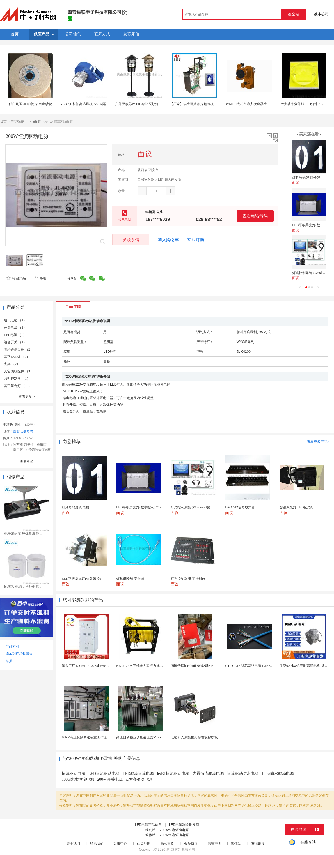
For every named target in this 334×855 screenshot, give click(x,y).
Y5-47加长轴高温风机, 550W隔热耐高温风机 (93, 104)
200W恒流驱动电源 (174, 830)
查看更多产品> (318, 442)
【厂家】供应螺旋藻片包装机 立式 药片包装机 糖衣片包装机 (215, 104)
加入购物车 (168, 240)
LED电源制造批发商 (184, 825)
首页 (3, 122)
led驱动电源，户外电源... (22, 587)
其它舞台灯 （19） (18, 386)
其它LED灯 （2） (17, 357)
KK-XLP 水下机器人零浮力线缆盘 (141, 666)
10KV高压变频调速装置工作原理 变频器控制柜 (96, 737)
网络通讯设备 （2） (18, 349)
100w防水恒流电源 (78, 779)
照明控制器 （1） (17, 379)
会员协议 (191, 843)
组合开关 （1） (15, 342)
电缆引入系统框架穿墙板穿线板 (194, 737)
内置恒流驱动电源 (208, 773)
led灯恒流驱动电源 (173, 773)
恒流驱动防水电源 (242, 773)
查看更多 (27, 396)
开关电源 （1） (15, 327)
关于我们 (73, 843)
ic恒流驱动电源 (139, 779)
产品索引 (12, 646)
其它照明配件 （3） (18, 371)
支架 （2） (12, 364)
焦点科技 (173, 849)
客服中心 (120, 843)
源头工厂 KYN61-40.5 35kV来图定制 (89, 666)
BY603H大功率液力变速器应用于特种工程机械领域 (263, 104)
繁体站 (236, 843)
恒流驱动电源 (73, 773)
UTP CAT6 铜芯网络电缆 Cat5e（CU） (253, 666)
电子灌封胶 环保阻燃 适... (23, 534)
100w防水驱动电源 (278, 773)
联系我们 (97, 843)
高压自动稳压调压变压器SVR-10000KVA (146, 737)
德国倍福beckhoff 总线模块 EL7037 (196, 666)
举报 (40, 278)
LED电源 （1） (15, 335)
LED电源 (34, 122)
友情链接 (258, 843)
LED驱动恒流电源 (138, 773)
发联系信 (130, 239)
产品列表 (17, 122)
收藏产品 (16, 278)
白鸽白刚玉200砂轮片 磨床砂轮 (29, 104)
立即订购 (195, 240)
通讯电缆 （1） (15, 320)
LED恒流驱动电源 (104, 773)
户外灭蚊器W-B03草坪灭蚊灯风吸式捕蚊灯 (147, 104)
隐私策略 (167, 843)
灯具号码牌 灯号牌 (306, 177)
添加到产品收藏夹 (19, 654)
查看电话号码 (255, 215)
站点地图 (143, 843)
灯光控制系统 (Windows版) (312, 273)
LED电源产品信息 (148, 825)
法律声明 (214, 843)
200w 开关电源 (110, 779)
